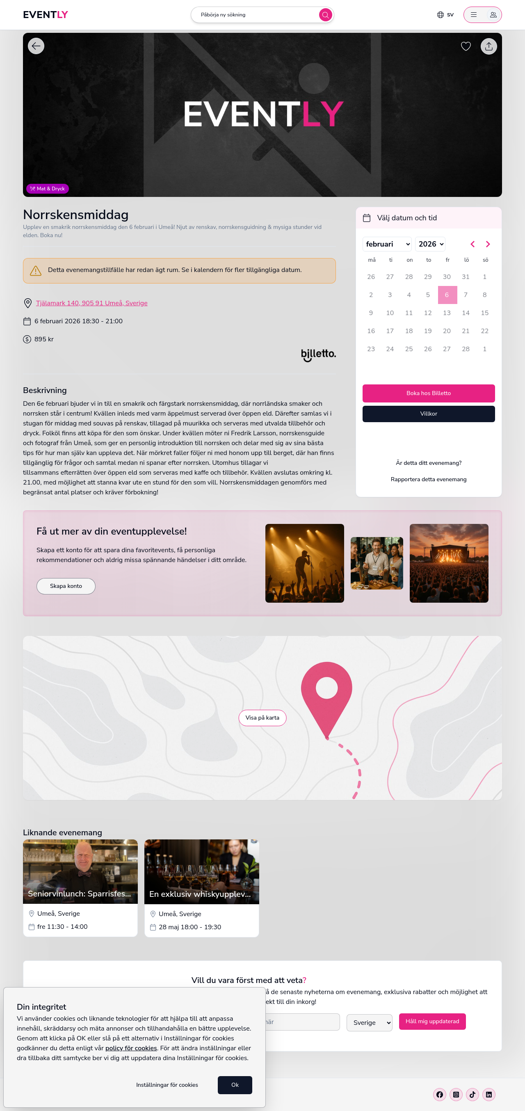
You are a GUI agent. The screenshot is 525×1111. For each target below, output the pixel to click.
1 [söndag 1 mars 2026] (485, 349)
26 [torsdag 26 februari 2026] (428, 349)
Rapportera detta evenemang (429, 479)
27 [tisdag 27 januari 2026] (390, 276)
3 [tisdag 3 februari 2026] (390, 294)
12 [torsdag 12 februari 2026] (428, 313)
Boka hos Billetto (428, 393)
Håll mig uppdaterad (432, 1021)
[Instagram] (456, 1094)
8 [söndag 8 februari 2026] (485, 294)
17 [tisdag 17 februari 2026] (390, 331)
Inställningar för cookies (167, 1085)
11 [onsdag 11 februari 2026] (409, 313)
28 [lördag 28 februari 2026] (466, 349)
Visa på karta (263, 718)
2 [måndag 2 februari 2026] (371, 294)
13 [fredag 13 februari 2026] (447, 313)
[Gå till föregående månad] (473, 244)
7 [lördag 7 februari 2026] (466, 294)
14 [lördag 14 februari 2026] (466, 313)
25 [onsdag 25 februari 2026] (409, 349)
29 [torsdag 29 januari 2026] (428, 276)
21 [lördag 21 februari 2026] (466, 331)
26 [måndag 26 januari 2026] (371, 276)
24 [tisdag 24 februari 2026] (390, 349)
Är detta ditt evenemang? (428, 463)
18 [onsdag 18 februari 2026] (409, 331)
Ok (235, 1085)
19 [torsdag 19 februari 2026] (428, 331)
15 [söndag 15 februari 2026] (484, 313)
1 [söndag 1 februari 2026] (485, 276)
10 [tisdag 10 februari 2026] (390, 313)
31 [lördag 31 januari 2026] (466, 276)
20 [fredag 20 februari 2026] (447, 331)
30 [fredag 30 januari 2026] (447, 276)
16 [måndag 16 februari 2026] (371, 331)
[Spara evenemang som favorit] (465, 46)
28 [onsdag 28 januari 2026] (409, 276)
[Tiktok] (472, 1094)
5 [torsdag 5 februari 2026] (428, 294)
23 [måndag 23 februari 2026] (371, 349)
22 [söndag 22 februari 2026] (484, 331)
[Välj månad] (387, 244)
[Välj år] (430, 244)
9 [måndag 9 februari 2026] (371, 313)
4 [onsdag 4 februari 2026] (409, 294)
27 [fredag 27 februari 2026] (447, 349)
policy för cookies (131, 1048)
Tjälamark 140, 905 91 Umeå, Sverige (92, 303)
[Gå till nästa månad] (487, 244)
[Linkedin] (488, 1094)
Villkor (428, 414)
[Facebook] (439, 1094)
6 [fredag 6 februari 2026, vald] (447, 294)
